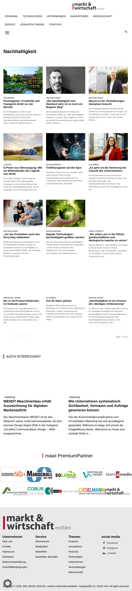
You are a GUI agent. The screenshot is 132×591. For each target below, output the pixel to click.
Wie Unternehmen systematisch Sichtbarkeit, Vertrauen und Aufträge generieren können (98, 405)
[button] (126, 32)
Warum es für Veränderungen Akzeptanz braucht (107, 102)
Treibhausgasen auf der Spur (64, 167)
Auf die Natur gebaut (59, 300)
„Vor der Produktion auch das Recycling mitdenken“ (21, 236)
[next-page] (27, 337)
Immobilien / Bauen (12, 298)
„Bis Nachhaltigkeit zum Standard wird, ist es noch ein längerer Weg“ (64, 103)
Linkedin (111, 553)
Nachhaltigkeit (53, 98)
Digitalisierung (53, 165)
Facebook (112, 543)
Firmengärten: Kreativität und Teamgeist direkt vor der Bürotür (21, 103)
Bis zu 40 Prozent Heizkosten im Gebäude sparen (21, 302)
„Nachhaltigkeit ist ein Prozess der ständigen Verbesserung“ (107, 302)
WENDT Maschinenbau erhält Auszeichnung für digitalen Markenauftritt (27, 405)
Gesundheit (9, 98)
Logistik (7, 165)
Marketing (9, 397)
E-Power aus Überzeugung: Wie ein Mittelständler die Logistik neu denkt (22, 170)
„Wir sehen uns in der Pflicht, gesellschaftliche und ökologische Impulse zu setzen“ (108, 237)
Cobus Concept (96, 231)
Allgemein (93, 165)
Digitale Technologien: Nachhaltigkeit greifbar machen (65, 236)
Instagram (112, 548)
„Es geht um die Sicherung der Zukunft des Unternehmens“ (107, 169)
